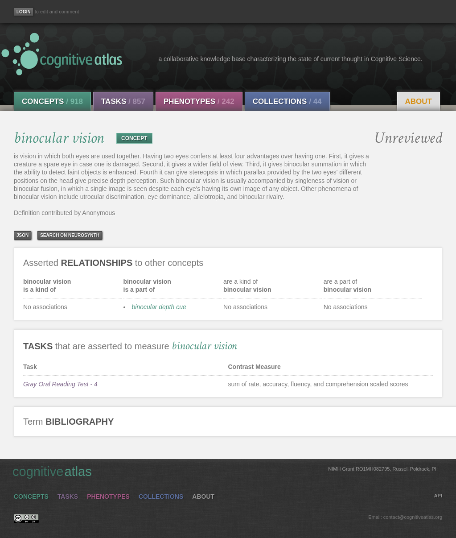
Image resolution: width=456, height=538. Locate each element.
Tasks (123, 101)
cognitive (225, 471)
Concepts (52, 101)
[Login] (23, 12)
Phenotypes (199, 101)
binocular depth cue (159, 306)
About (418, 101)
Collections (287, 101)
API (438, 495)
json (22, 235)
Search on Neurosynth (69, 235)
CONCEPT (134, 138)
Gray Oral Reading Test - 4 (60, 384)
